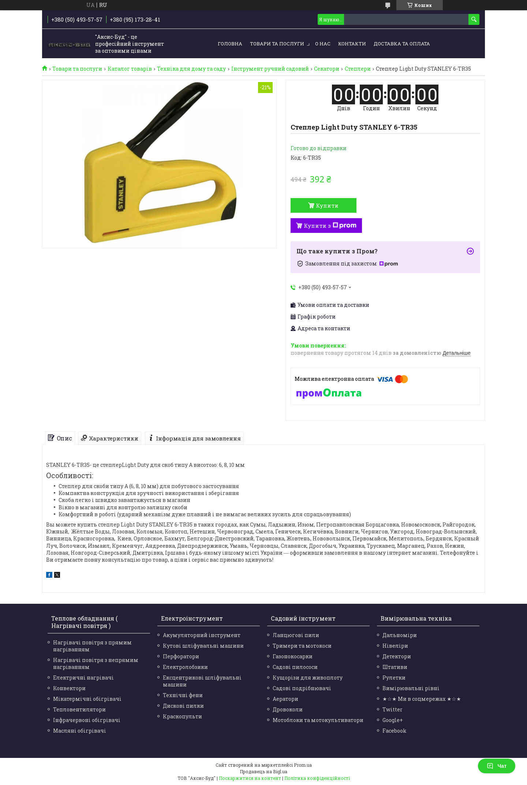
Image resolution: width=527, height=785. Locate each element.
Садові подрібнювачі (302, 688)
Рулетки (393, 677)
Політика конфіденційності (317, 778)
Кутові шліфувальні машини (203, 645)
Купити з (330, 225)
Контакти (352, 43)
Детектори (396, 656)
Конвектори (69, 688)
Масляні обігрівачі (79, 730)
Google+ (392, 720)
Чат (497, 766)
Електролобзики (185, 666)
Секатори (326, 69)
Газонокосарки (293, 656)
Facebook (394, 730)
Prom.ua (303, 765)
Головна (230, 43)
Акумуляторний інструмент (201, 635)
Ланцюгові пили (296, 635)
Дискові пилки (183, 705)
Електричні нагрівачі (83, 677)
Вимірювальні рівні (411, 688)
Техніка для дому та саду (191, 69)
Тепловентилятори (79, 709)
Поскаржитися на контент (250, 778)
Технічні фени (183, 695)
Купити (327, 205)
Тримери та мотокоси (302, 645)
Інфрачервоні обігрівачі (86, 720)
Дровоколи (288, 709)
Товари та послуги (277, 43)
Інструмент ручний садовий (270, 69)
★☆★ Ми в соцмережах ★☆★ (421, 698)
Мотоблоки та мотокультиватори (318, 720)
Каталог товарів (130, 69)
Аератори (285, 698)
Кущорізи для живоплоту (308, 677)
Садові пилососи (295, 666)
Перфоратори (181, 656)
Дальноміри (399, 635)
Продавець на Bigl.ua (263, 771)
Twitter (392, 709)
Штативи (394, 666)
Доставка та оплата (402, 43)
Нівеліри (395, 645)
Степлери (358, 69)
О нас (322, 43)
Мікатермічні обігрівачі (87, 698)
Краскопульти (182, 716)
